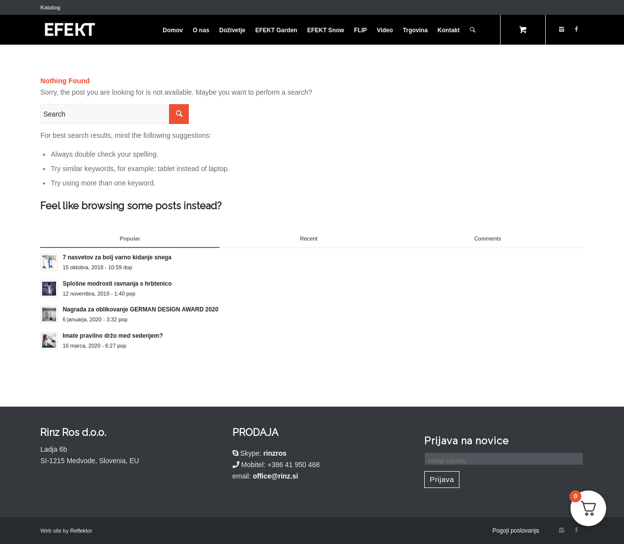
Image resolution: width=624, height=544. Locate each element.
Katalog (50, 7)
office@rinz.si (275, 476)
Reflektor (81, 531)
